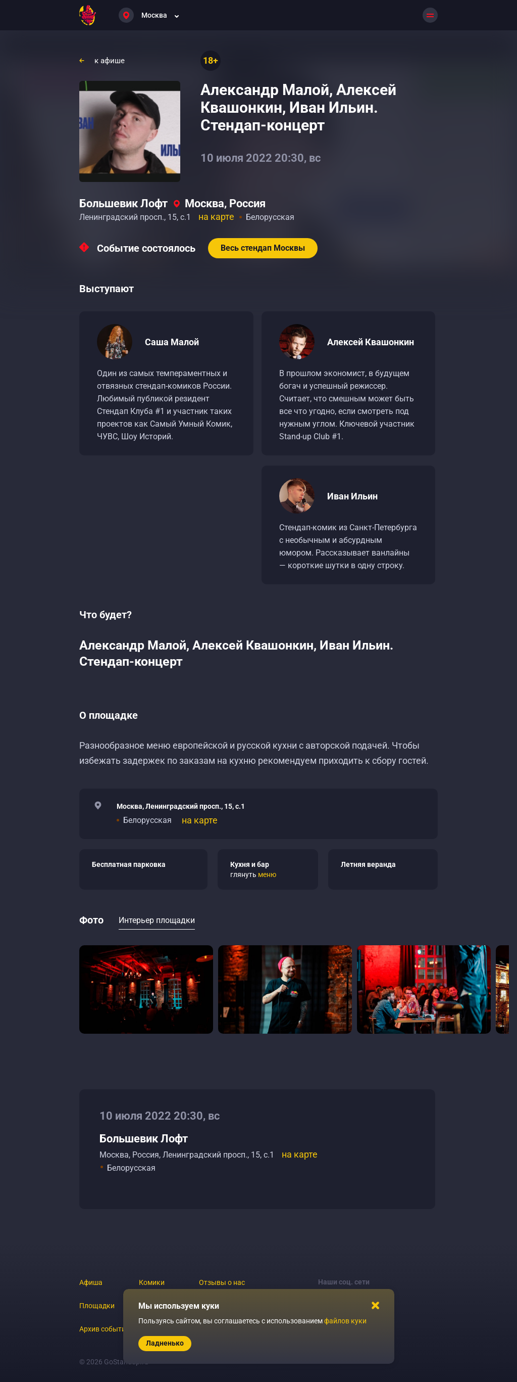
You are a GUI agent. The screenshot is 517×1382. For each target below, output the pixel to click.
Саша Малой (172, 342)
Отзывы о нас (222, 1282)
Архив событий (104, 1329)
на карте (216, 216)
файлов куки (345, 1321)
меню (267, 874)
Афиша (90, 1282)
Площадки (97, 1306)
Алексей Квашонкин (370, 342)
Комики (152, 1282)
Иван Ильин (352, 496)
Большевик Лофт (123, 203)
